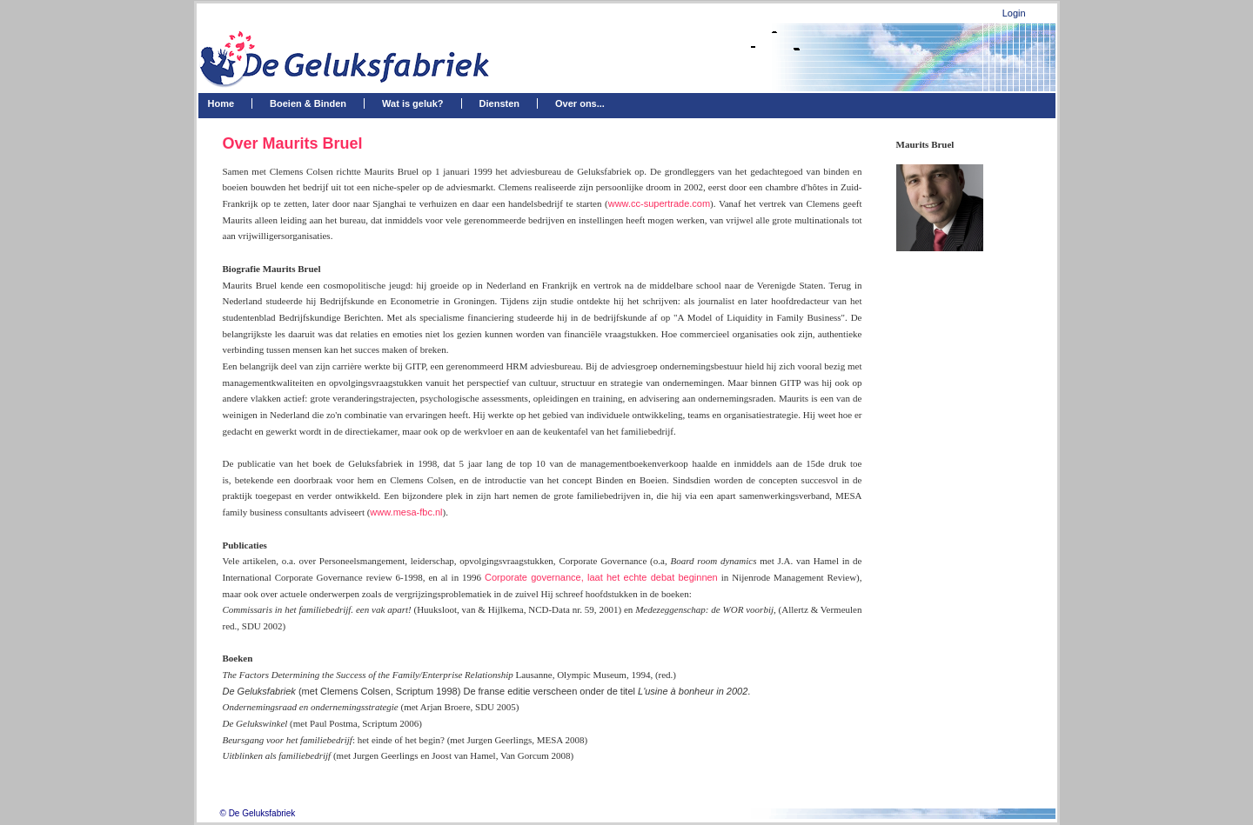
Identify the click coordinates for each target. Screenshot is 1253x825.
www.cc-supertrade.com (659, 203)
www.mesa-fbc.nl (406, 512)
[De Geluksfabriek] (351, 58)
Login (1014, 13)
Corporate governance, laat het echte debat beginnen (601, 577)
